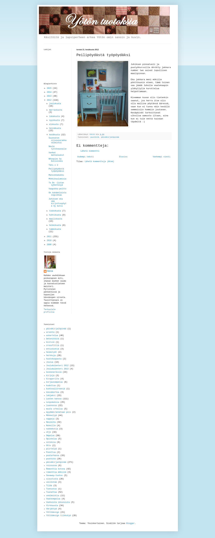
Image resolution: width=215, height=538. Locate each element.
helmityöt (51, 352)
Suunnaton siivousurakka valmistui (57, 140)
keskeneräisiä (54, 372)
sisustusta (52, 479)
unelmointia (52, 496)
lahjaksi (51, 395)
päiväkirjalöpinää (56, 329)
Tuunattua (51, 492)
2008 (50, 244)
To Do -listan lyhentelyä (56, 184)
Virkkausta (52, 505)
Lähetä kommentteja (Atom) (99, 161)
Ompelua (50, 435)
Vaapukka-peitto (57, 189)
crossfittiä (52, 345)
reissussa (51, 465)
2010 (50, 240)
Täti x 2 (53, 165)
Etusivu (123, 157)
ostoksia (51, 442)
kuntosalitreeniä (55, 389)
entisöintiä (52, 349)
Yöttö (50, 271)
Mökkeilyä (51, 415)
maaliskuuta (55, 219)
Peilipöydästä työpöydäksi (56, 170)
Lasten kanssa (54, 399)
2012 (50, 100)
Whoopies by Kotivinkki (56, 160)
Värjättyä (51, 509)
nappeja (50, 419)
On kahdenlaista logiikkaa (57, 194)
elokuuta (54, 124)
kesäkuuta (55, 135)
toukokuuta (55, 211)
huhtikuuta (55, 215)
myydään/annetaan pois (58, 412)
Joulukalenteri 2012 (57, 365)
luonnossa (51, 405)
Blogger (130, 523)
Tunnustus (51, 489)
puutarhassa (52, 455)
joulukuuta (55, 104)
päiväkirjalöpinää (110, 137)
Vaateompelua (53, 499)
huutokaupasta (54, 359)
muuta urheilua (54, 409)
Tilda (49, 486)
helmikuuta (55, 225)
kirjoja (50, 375)
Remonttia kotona (55, 469)
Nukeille (51, 426)
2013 (50, 96)
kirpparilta (52, 379)
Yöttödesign (52, 512)
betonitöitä (52, 339)
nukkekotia (52, 429)
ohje (48, 432)
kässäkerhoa (52, 392)
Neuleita (51, 422)
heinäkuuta (55, 128)
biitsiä (50, 342)
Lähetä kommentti (90, 151)
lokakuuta (55, 116)
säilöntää (51, 482)
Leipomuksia (52, 402)
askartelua (52, 335)
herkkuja (51, 355)
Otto (48, 445)
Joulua (49, 362)
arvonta (50, 332)
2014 (50, 92)
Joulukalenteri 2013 (57, 369)
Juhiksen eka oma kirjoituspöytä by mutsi (57, 202)
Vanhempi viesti (161, 157)
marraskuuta (55, 110)
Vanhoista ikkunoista (58, 502)
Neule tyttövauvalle (57, 147)
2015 (50, 88)
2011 (50, 236)
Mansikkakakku (56, 175)
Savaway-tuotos (54, 475)
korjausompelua (54, 382)
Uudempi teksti (85, 157)
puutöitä (94, 137)
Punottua (51, 452)
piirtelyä (51, 449)
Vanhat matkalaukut (56, 154)
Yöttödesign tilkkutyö (58, 515)
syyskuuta (55, 120)
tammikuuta (55, 229)
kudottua (51, 385)
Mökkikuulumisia (57, 179)
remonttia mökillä (56, 472)
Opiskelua (51, 439)
